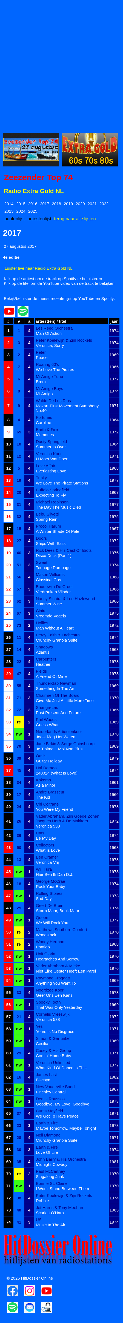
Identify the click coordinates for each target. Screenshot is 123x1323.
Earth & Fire (47, 429)
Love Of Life (47, 1152)
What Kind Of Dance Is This (61, 1067)
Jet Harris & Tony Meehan (59, 1207)
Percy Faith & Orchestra (58, 635)
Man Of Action (49, 333)
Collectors (45, 845)
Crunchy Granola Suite (57, 640)
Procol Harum (48, 526)
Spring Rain (46, 519)
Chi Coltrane (47, 804)
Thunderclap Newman (56, 683)
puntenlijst (14, 218)
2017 (44, 203)
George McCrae (50, 881)
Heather (43, 664)
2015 (20, 203)
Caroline (43, 422)
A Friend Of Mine (51, 676)
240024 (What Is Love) (57, 773)
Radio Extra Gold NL (34, 191)
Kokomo (43, 780)
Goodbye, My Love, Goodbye (62, 1104)
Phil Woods (46, 719)
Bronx (41, 381)
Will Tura (44, 869)
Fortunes (44, 417)
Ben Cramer (47, 857)
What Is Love (48, 850)
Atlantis (42, 652)
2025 (32, 211)
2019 (68, 203)
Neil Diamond (48, 1135)
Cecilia (42, 1043)
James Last (46, 1074)
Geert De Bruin (49, 905)
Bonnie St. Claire (51, 1183)
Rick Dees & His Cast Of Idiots (63, 550)
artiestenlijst (39, 218)
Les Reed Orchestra (54, 328)
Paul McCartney (50, 1171)
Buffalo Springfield (52, 490)
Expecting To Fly (51, 495)
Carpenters (46, 659)
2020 (80, 203)
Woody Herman (50, 941)
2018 (56, 203)
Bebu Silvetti (47, 514)
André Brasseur (50, 792)
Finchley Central (50, 1092)
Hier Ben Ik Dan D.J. (54, 874)
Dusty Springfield (51, 441)
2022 (103, 203)
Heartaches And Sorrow (57, 959)
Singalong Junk (50, 1176)
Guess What (47, 724)
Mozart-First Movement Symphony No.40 (67, 408)
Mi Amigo (44, 393)
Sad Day (44, 898)
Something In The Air (55, 688)
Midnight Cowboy (51, 1164)
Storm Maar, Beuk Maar (57, 910)
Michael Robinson (52, 502)
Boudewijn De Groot (54, 586)
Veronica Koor (49, 453)
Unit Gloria (45, 953)
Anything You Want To (56, 983)
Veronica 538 (48, 826)
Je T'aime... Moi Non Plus (59, 749)
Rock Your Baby (50, 886)
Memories (45, 434)
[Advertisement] (61, 64)
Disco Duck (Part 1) (53, 555)
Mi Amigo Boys (49, 388)
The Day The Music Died (58, 507)
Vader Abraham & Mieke (58, 965)
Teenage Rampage (53, 567)
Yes (39, 1026)
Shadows (44, 647)
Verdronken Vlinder (53, 591)
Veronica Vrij (47, 862)
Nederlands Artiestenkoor (59, 731)
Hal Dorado (46, 767)
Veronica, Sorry (50, 345)
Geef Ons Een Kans (54, 995)
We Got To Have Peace (57, 1116)
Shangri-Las (47, 707)
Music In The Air (50, 1224)
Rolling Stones (49, 893)
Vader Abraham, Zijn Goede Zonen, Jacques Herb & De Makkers (68, 818)
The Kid (43, 797)
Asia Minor (45, 785)
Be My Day (46, 838)
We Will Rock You (52, 922)
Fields (41, 671)
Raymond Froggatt (53, 978)
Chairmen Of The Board (57, 695)
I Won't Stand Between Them (62, 1188)
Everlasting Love (51, 471)
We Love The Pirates (55, 369)
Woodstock (46, 934)
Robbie (42, 1200)
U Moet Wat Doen (52, 458)
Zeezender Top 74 (38, 177)
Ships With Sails (50, 543)
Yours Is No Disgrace (55, 1031)
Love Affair (45, 465)
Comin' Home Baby (53, 1055)
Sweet (41, 562)
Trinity (41, 477)
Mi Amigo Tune (49, 376)
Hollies (42, 622)
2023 (8, 211)
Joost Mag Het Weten (55, 736)
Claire (41, 610)
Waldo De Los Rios (53, 400)
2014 (8, 203)
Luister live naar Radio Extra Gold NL (39, 268)
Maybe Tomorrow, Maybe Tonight (66, 1128)
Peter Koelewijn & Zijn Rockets (64, 340)
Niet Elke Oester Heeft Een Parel (66, 971)
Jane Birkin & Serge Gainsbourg (65, 743)
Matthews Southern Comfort (61, 929)
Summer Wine (49, 603)
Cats (40, 833)
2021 (92, 203)
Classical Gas (48, 579)
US (39, 1219)
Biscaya (43, 1079)
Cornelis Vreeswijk (53, 1014)
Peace (42, 357)
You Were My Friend (54, 809)
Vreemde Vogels (51, 616)
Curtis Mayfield (49, 1110)
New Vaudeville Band (55, 1086)
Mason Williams (50, 574)
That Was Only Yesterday (59, 1007)
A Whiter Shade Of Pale (57, 531)
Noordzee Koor (50, 990)
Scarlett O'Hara (50, 1212)
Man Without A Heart (55, 628)
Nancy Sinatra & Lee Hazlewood (65, 598)
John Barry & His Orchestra (61, 1159)
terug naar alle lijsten (75, 218)
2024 (20, 211)
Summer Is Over (51, 446)
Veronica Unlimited (53, 1062)
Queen (42, 917)
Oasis (41, 755)
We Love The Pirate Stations (62, 483)
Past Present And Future (58, 712)
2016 (32, 203)
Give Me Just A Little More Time (65, 700)
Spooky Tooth (48, 1002)
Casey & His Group (53, 1050)
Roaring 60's (47, 364)
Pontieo (43, 947)
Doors (41, 538)
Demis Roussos (50, 1098)
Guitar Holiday (49, 761)
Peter (41, 352)
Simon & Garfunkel (53, 1038)
